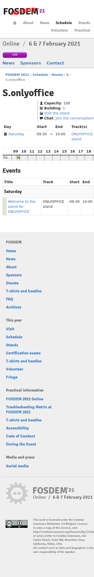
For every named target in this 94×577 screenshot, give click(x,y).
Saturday (16, 134)
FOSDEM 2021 (17, 75)
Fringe (12, 377)
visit (15, 54)
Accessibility (17, 428)
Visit (10, 329)
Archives (13, 307)
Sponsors (30, 63)
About (28, 22)
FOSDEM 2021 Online (24, 399)
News (44, 22)
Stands (84, 22)
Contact (55, 63)
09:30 (74, 202)
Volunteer (59, 30)
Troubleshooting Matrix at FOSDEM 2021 (29, 410)
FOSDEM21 (24, 11)
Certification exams (23, 353)
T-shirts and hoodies (24, 291)
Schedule (64, 22)
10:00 (87, 202)
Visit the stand (56, 113)
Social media (17, 466)
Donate (12, 283)
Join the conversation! (75, 118)
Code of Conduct (20, 436)
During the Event (21, 444)
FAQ (9, 299)
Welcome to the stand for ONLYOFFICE (21, 207)
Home (15, 23)
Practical (82, 30)
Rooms (57, 75)
